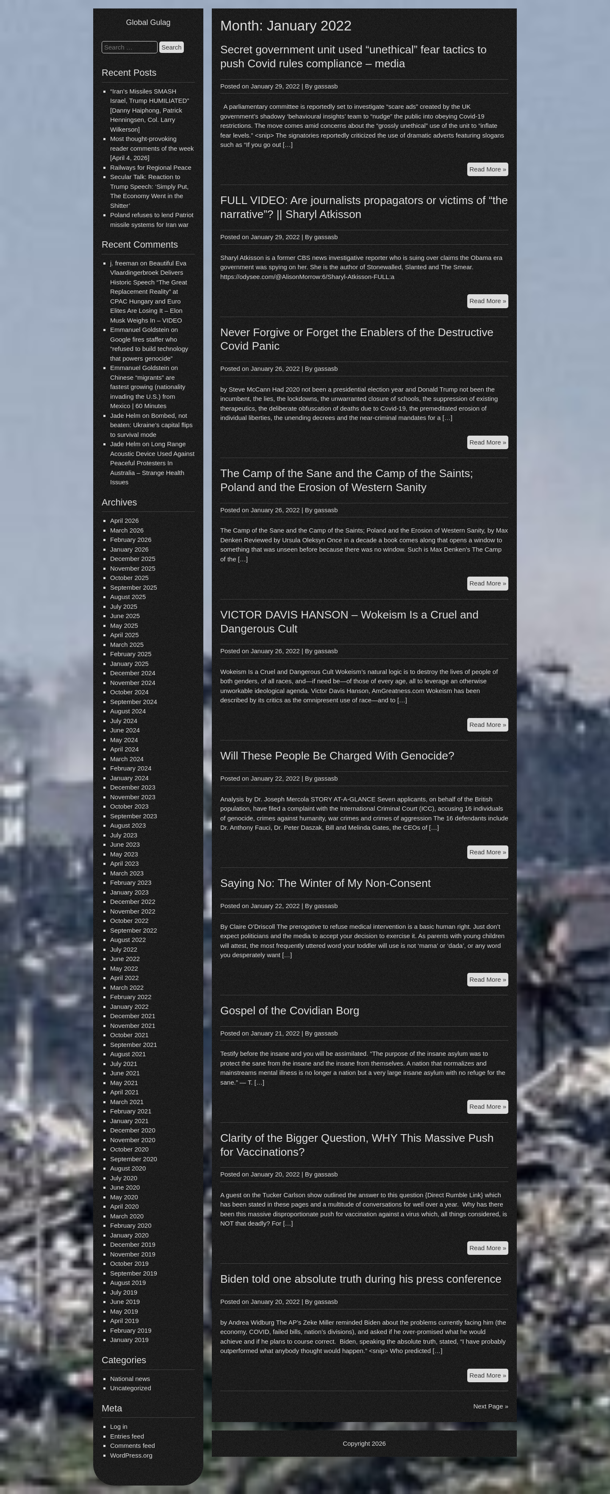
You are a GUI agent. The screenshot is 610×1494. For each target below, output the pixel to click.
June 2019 (125, 1301)
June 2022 (125, 958)
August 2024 (128, 711)
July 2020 (123, 1178)
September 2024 (133, 701)
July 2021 (123, 1063)
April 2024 (124, 749)
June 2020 (125, 1187)
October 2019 (129, 1263)
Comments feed (132, 1445)
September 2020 (133, 1159)
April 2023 (124, 863)
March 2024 (127, 758)
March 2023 (127, 873)
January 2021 (129, 1120)
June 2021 (125, 1073)
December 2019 (132, 1244)
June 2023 (125, 844)
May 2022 (124, 968)
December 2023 (132, 787)
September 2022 (133, 930)
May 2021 (124, 1082)
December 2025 (132, 558)
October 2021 (129, 1034)
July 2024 (123, 720)
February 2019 (131, 1330)
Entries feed (127, 1436)
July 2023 (123, 835)
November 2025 (132, 568)
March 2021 (127, 1101)
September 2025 (133, 587)
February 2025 (131, 653)
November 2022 (132, 911)
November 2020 (132, 1139)
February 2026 (131, 539)
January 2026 (129, 549)
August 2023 (128, 825)
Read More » (488, 170)
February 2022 (131, 996)
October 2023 (129, 806)
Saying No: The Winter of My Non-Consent (325, 883)
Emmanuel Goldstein (139, 329)
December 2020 (132, 1130)
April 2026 (124, 520)
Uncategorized (130, 1388)
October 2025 (129, 577)
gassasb (326, 86)
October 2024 (129, 692)
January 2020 (129, 1235)
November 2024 (132, 682)
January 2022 (129, 1006)
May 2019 (124, 1311)
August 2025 (128, 596)
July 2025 (123, 606)
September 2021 (133, 1044)
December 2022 (132, 901)
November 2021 (132, 1025)
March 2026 (127, 530)
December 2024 (132, 673)
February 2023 (131, 882)
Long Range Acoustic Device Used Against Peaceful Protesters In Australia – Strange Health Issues (152, 463)
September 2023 (133, 816)
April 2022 (124, 977)
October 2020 (129, 1149)
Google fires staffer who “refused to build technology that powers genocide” (149, 349)
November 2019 (132, 1254)
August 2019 (128, 1282)
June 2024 (125, 730)
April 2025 (124, 634)
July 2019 (123, 1292)
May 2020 (124, 1197)
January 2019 (129, 1339)
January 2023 (129, 892)
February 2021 (131, 1111)
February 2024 (131, 768)
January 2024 (129, 778)
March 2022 (127, 987)
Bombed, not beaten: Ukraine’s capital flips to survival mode (151, 425)
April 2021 (124, 1092)
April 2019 (124, 1320)
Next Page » (490, 1406)
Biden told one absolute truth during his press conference (361, 1279)
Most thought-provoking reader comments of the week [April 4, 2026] (152, 148)
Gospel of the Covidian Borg (289, 1010)
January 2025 (129, 663)
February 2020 (131, 1225)
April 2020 (124, 1206)
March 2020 (127, 1216)
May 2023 (124, 854)
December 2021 (132, 1015)
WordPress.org (131, 1455)
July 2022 (123, 949)
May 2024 (124, 739)
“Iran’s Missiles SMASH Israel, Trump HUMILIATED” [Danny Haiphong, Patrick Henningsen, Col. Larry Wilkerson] (149, 110)
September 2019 (133, 1273)
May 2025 (124, 625)
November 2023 (132, 797)
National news (130, 1378)
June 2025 (125, 615)
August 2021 (128, 1054)
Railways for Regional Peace (150, 167)
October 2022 (129, 920)
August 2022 (128, 939)
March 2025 (127, 644)
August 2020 (128, 1168)
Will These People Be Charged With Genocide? (337, 755)
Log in (119, 1426)
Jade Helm (125, 415)
